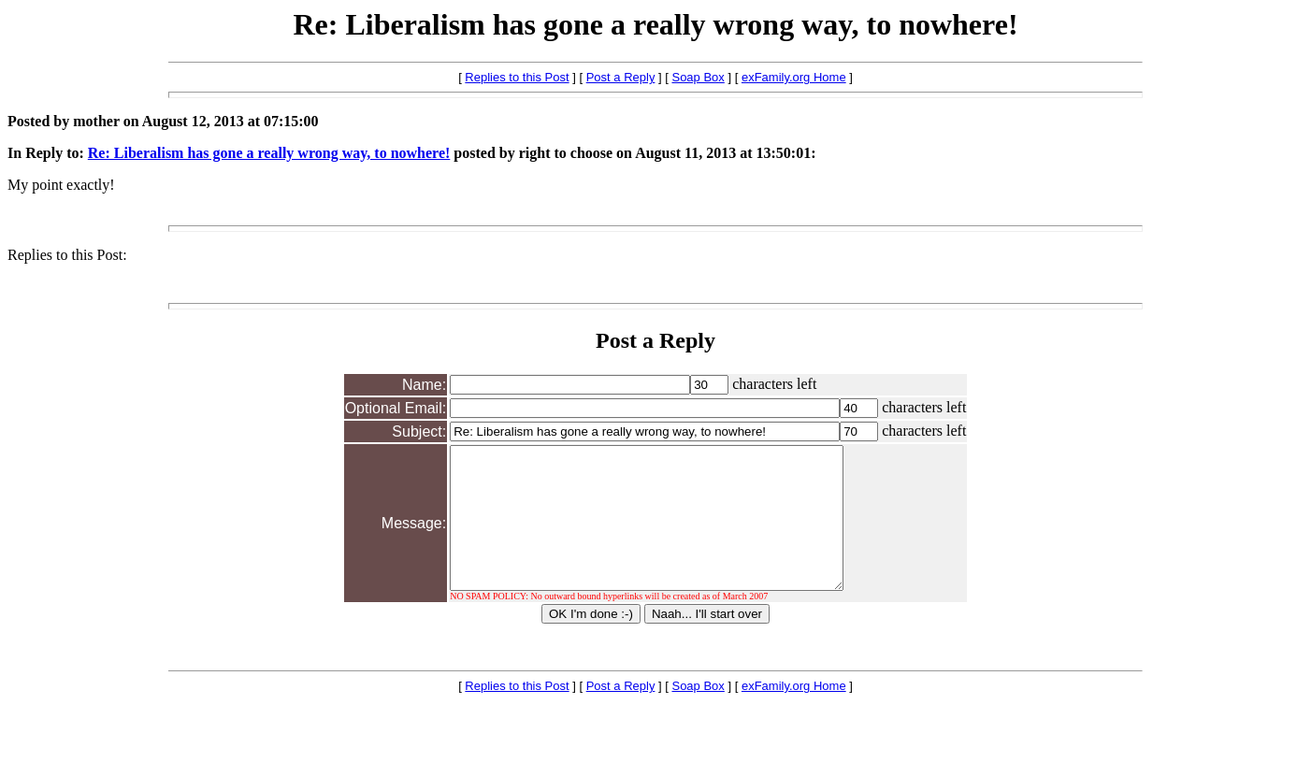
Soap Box (697, 77)
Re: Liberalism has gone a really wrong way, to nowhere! (269, 153)
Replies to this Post (517, 77)
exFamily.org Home (794, 77)
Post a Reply (621, 77)
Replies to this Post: (67, 255)
